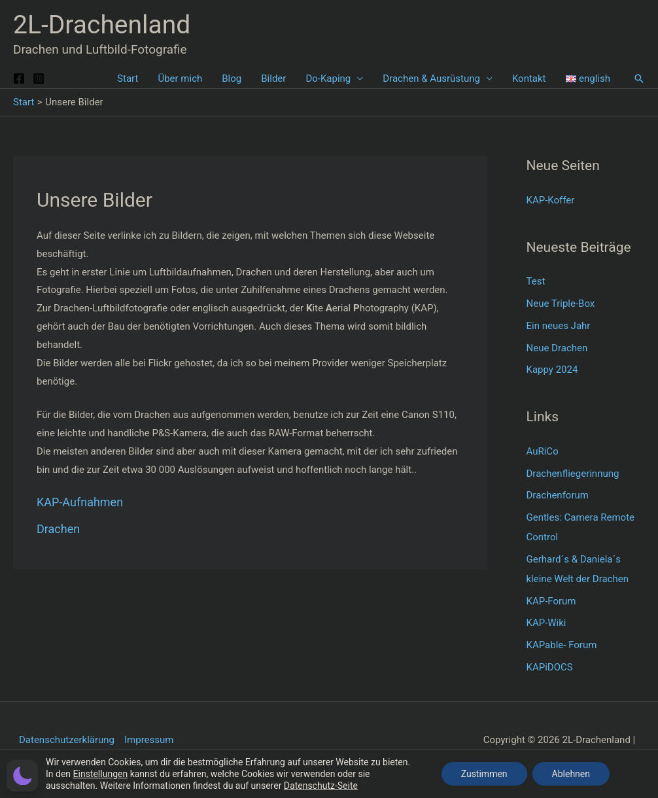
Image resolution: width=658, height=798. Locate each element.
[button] (639, 78)
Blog (231, 78)
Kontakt (529, 78)
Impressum (148, 740)
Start (127, 78)
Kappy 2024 (552, 369)
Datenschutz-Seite (321, 785)
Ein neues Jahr (559, 326)
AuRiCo (543, 451)
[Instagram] (38, 78)
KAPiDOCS (550, 667)
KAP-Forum (551, 601)
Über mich (180, 78)
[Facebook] (19, 78)
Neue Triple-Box (561, 303)
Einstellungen (100, 774)
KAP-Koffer (551, 200)
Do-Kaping (328, 78)
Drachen (58, 529)
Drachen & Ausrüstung (431, 78)
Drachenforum (558, 495)
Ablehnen (571, 774)
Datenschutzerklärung (66, 740)
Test (536, 281)
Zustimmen (484, 774)
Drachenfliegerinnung (573, 473)
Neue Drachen (557, 348)
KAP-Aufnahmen (80, 502)
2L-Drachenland (101, 25)
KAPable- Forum (562, 645)
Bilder (273, 78)
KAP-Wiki (546, 623)
